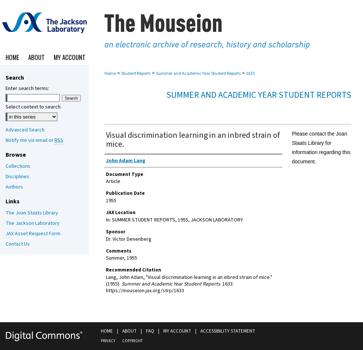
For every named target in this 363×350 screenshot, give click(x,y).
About (129, 331)
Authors (14, 187)
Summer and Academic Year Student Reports (198, 73)
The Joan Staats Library (32, 213)
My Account (177, 331)
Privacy (108, 341)
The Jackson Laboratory (33, 223)
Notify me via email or (34, 140)
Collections (18, 166)
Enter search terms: (27, 88)
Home (110, 73)
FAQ (150, 331)
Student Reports (136, 73)
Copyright (132, 341)
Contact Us (18, 244)
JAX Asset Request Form (33, 233)
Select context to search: (33, 107)
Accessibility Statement (227, 331)
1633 (250, 73)
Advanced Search (25, 130)
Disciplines (17, 176)
